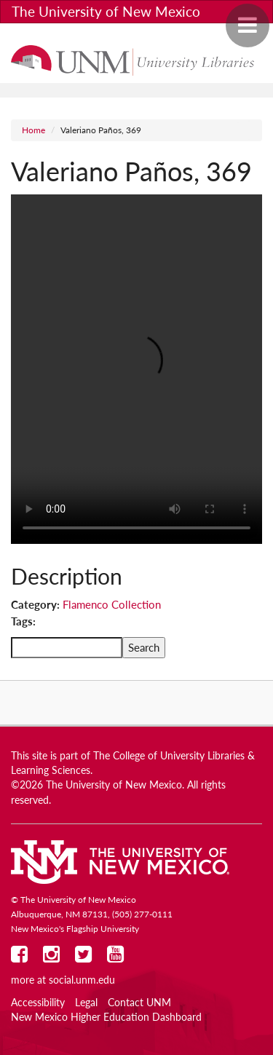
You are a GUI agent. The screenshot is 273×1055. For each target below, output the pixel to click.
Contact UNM (139, 1002)
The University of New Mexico (106, 11)
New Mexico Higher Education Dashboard (106, 1017)
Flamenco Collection (112, 604)
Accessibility (38, 1002)
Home (33, 130)
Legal (86, 1002)
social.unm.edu (82, 980)
